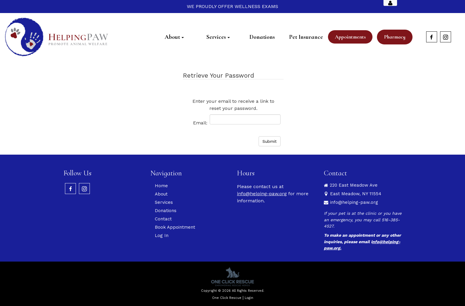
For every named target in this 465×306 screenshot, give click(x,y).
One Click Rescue (226, 298)
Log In (161, 235)
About (161, 194)
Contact (163, 219)
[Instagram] (445, 36)
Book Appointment (175, 227)
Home (161, 185)
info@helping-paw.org (262, 193)
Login (249, 298)
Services (164, 202)
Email (199, 123)
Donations (165, 210)
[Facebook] (431, 36)
